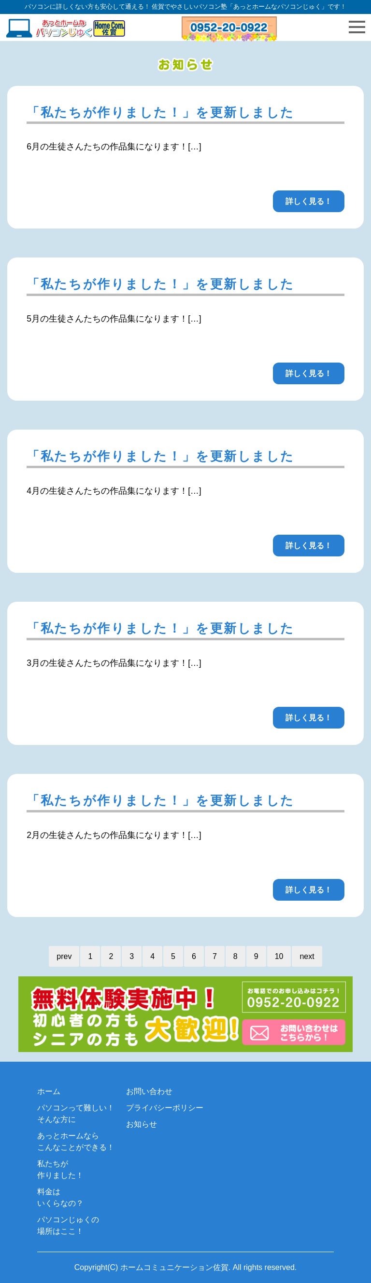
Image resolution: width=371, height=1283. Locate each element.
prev (64, 956)
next (307, 956)
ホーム (48, 1091)
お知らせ (141, 1124)
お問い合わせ (149, 1091)
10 (279, 956)
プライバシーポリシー (164, 1108)
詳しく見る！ (308, 201)
